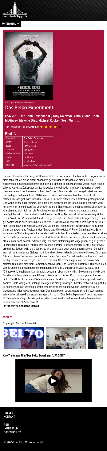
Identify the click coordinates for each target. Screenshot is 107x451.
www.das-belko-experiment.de (38, 165)
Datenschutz (12, 432)
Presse (8, 413)
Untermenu (9, 23)
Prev (9, 338)
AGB (6, 425)
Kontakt (9, 417)
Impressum (11, 428)
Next (98, 338)
